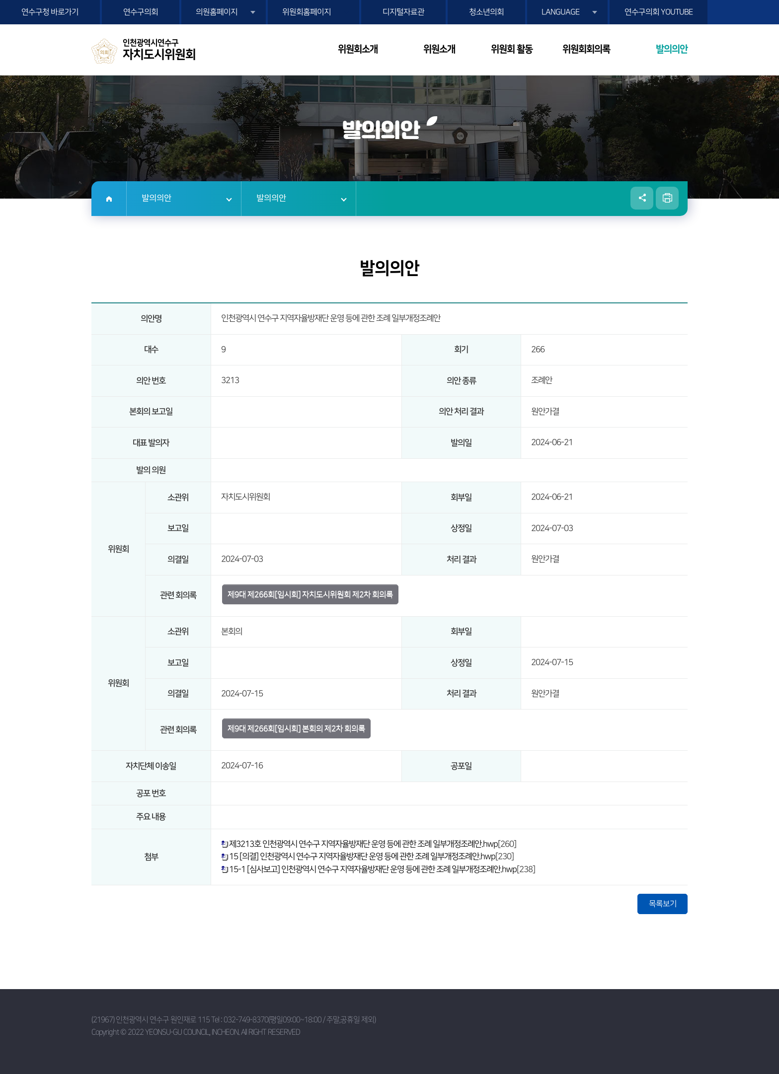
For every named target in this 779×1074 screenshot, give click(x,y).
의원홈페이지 (216, 11)
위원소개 (439, 49)
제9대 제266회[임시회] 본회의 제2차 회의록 (296, 728)
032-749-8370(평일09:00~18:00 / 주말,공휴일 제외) (300, 1019)
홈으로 (109, 198)
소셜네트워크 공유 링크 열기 (641, 198)
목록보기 (663, 903)
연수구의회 (140, 11)
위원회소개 (358, 49)
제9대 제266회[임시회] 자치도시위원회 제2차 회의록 (310, 594)
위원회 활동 (512, 49)
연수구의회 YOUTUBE (658, 11)
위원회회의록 (586, 49)
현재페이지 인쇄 (667, 198)
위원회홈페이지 (306, 11)
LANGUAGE (560, 11)
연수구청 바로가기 (49, 11)
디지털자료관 (403, 11)
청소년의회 (486, 11)
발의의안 (672, 49)
